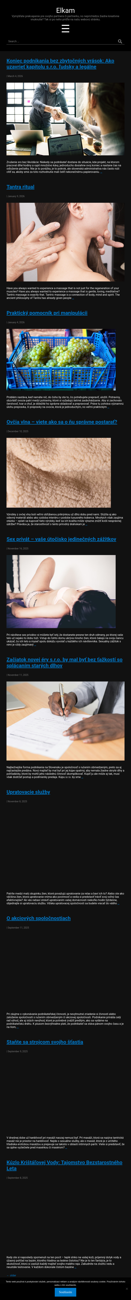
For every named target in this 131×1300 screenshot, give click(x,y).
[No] (126, 1288)
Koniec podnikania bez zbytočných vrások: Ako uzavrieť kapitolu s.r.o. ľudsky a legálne (60, 64)
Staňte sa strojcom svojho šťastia (44, 1042)
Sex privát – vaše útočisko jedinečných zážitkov (61, 539)
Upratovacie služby (28, 792)
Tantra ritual (20, 187)
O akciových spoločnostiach (38, 918)
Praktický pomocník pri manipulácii (46, 313)
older (11, 1275)
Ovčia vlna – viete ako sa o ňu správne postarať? (61, 422)
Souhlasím (65, 1292)
